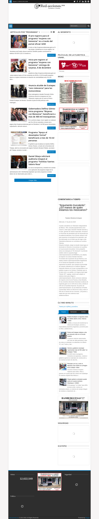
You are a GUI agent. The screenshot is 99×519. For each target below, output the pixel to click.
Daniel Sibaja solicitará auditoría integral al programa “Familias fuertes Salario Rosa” (41, 160)
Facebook (77, 1)
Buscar (88, 26)
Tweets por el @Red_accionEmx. (68, 306)
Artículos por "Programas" (24, 32)
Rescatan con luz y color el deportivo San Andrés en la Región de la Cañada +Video (77, 365)
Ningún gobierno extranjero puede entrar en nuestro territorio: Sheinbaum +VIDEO (77, 381)
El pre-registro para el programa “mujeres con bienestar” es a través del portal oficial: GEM (40, 39)
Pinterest (88, 1)
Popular (63, 312)
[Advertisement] (49, 16)
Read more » (51, 55)
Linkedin (82, 1)
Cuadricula (51, 32)
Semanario (73, 312)
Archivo (83, 312)
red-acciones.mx (14, 517)
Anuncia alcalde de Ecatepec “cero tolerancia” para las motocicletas (41, 88)
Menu (10, 1)
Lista (54, 32)
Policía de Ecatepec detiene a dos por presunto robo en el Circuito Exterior (77, 334)
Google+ (80, 1)
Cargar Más (33, 180)
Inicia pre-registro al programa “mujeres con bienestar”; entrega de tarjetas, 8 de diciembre (39, 63)
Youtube (85, 1)
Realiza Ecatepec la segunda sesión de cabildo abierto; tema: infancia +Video (77, 318)
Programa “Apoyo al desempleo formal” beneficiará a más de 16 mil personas (41, 136)
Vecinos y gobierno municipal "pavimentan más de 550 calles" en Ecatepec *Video (77, 350)
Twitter (74, 1)
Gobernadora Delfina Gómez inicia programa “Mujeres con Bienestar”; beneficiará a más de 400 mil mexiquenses (42, 112)
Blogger (87, 517)
